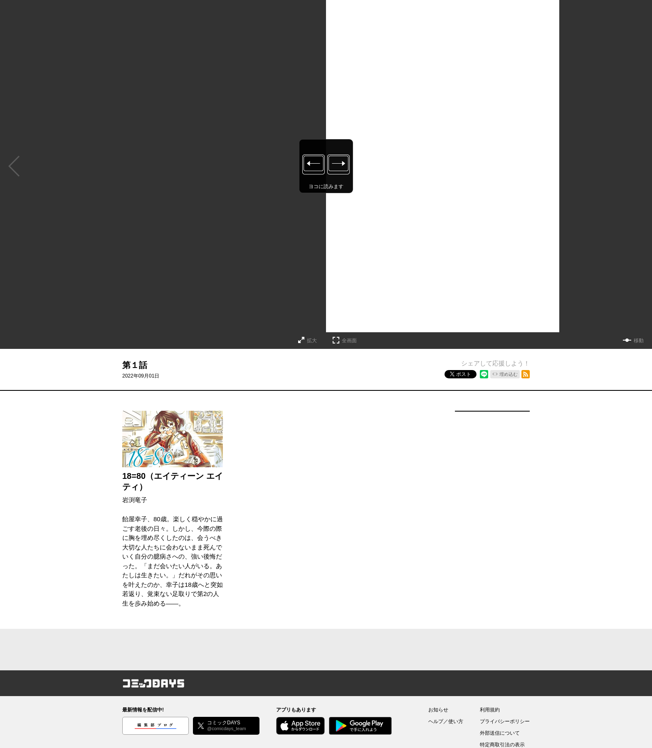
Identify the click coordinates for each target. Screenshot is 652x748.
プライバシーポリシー (505, 721)
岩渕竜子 (134, 499)
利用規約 (490, 710)
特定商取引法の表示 (502, 745)
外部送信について (500, 733)
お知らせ (438, 710)
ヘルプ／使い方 (445, 721)
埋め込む (508, 374)
